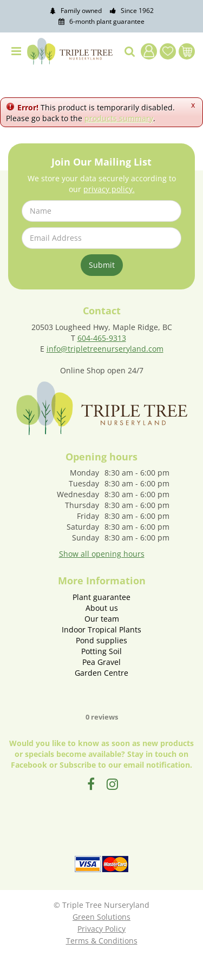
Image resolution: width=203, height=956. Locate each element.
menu (16, 51)
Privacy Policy (101, 929)
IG (112, 784)
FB (91, 784)
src (130, 51)
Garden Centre (101, 673)
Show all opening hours (102, 554)
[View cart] (187, 51)
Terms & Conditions (101, 940)
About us (102, 608)
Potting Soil (101, 651)
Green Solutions (101, 917)
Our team (101, 619)
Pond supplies (101, 640)
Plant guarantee (101, 597)
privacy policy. (109, 189)
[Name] (101, 211)
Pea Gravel (101, 662)
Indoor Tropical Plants (101, 629)
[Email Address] (101, 238)
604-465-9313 (101, 338)
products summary (118, 118)
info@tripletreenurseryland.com (105, 349)
